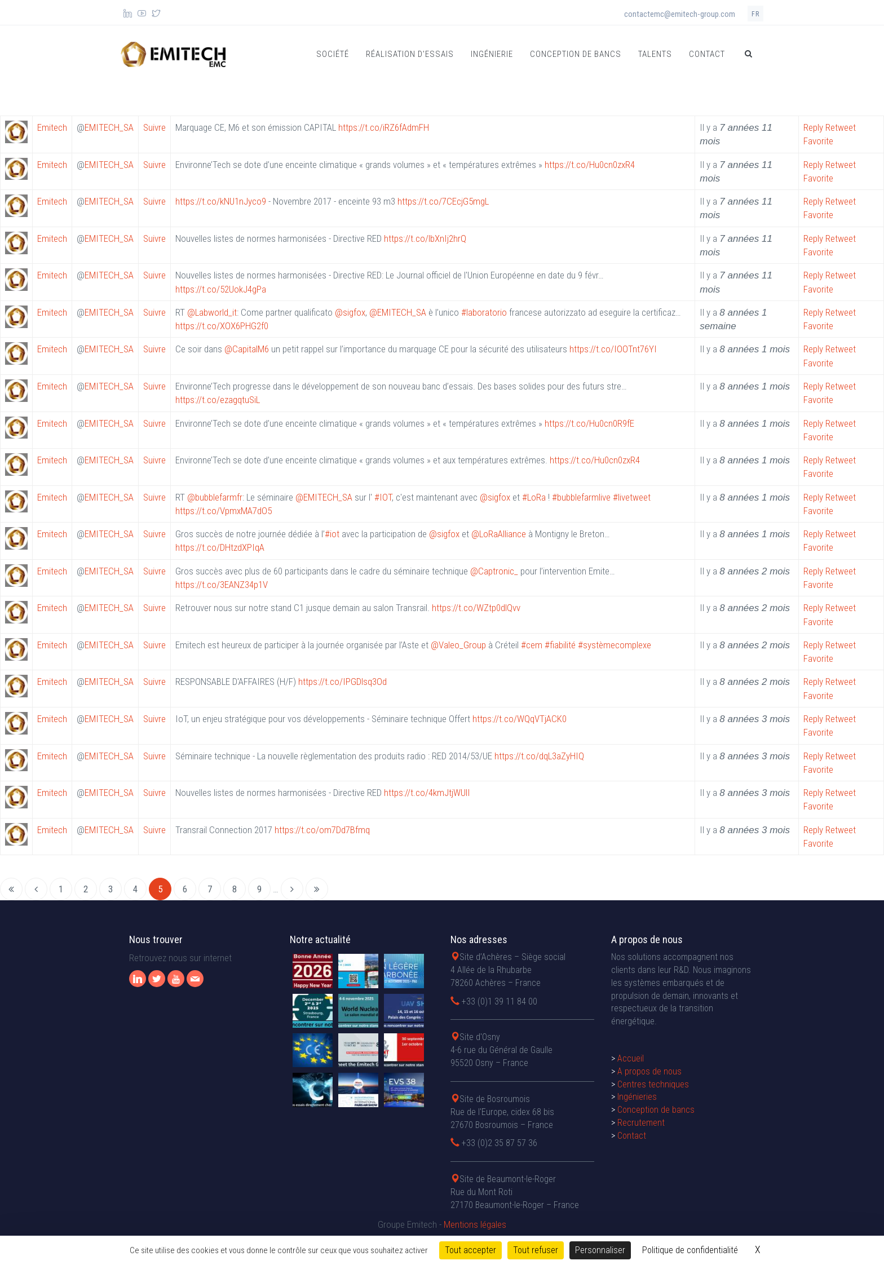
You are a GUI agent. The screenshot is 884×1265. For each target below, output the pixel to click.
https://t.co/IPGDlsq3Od (342, 681)
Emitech (52, 127)
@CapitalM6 (246, 349)
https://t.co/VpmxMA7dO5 (223, 510)
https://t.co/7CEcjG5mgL (443, 201)
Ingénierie (492, 54)
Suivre (154, 127)
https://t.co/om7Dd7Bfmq (322, 829)
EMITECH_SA (109, 127)
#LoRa (534, 497)
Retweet (840, 127)
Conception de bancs (575, 54)
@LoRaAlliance (498, 533)
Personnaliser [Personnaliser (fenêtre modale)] (600, 1250)
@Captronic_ (494, 571)
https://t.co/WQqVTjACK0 (519, 718)
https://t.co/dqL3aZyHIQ (539, 756)
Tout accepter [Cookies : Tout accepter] (470, 1250)
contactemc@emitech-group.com (679, 14)
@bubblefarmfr (214, 497)
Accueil (630, 1058)
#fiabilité (560, 645)
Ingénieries (637, 1096)
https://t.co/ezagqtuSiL (217, 399)
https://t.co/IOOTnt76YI (613, 349)
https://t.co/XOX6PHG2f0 (221, 325)
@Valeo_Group (458, 645)
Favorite (818, 141)
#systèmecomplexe (614, 645)
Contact (707, 54)
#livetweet (632, 497)
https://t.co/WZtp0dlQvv (476, 607)
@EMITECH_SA (397, 312)
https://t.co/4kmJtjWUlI (427, 792)
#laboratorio (484, 312)
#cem (531, 645)
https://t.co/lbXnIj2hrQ (425, 238)
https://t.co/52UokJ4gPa (220, 289)
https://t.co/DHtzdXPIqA (219, 547)
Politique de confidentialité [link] (690, 1250)
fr (755, 14)
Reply (813, 127)
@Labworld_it (212, 312)
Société (332, 54)
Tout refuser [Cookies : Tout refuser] (535, 1250)
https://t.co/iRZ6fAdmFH (383, 127)
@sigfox (350, 312)
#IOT (383, 497)
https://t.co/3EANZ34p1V (221, 584)
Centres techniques (653, 1084)
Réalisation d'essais (410, 54)
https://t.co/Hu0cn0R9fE (589, 423)
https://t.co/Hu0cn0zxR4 (590, 164)
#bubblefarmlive (581, 497)
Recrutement (641, 1122)
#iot (332, 533)
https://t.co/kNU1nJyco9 (220, 201)
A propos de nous (649, 1071)
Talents (655, 54)
